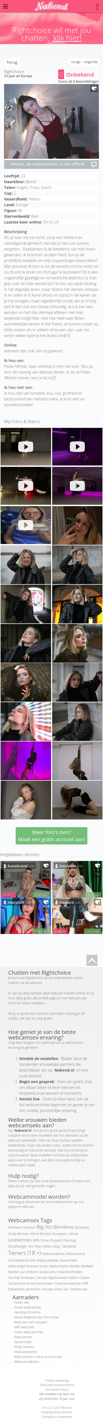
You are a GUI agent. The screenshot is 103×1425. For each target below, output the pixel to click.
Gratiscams (47, 1272)
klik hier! (67, 37)
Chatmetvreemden (68, 1283)
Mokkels (88, 1266)
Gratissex (28, 1277)
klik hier (25, 1018)
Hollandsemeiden (70, 1272)
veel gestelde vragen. (40, 1186)
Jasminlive (33, 1289)
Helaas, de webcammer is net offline (54, 164)
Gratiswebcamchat (22, 1260)
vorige (75, 62)
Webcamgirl (17, 1266)
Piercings (69, 1240)
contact (23, 1181)
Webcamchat (75, 1253)
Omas (45, 1240)
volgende (91, 62)
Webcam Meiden (26, 1361)
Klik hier (28, 1206)
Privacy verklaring (56, 1380)
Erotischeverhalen (40, 1283)
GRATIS (9, 895)
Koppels (56, 1240)
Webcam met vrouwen (31, 1322)
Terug (11, 62)
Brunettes (82, 1227)
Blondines (64, 1227)
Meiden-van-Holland (23, 1272)
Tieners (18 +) (24, 1253)
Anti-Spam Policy (57, 1389)
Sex (65, 1289)
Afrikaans (15, 1227)
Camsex (42, 1277)
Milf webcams (24, 1327)
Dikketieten (16, 1289)
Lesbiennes (20, 1240)
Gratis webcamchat (28, 1332)
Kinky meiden (24, 1347)
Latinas (73, 1233)
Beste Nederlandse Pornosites (36, 1317)
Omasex (47, 1289)
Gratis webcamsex (27, 1307)
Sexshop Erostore (27, 1312)
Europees (60, 1233)
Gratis (43, 1266)
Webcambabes (48, 1260)
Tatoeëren (68, 1246)
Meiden (74, 1266)
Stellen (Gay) (51, 1246)
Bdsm (73, 1277)
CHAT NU (41, 895)
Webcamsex (23, 1337)
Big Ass (45, 1226)
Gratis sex (21, 1302)
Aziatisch (29, 1227)
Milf (85, 1283)
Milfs (36, 1240)
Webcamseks (58, 1266)
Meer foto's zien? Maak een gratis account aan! (51, 836)
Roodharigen (17, 1246)
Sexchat (14, 1277)
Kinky (58, 1289)
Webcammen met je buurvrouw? (38, 1356)
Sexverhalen (69, 1260)
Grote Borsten (18, 1233)
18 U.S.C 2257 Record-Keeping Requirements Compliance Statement (56, 1412)
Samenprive (17, 1283)
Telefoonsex (78, 1289)
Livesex (84, 1277)
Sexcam (32, 1266)
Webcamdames (53, 1253)
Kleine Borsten (41, 1233)
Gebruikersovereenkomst (57, 1385)
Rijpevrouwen (58, 1277)
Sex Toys (34, 1246)
